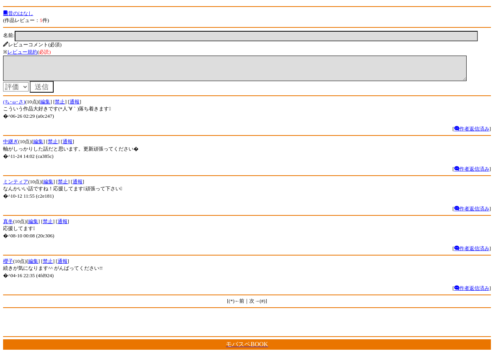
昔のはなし (18, 13)
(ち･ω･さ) (14, 106)
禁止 (60, 106)
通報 (74, 106)
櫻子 (8, 266)
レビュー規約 (22, 52)
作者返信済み (471, 133)
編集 (45, 106)
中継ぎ (10, 146)
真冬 (8, 226)
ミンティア (15, 186)
